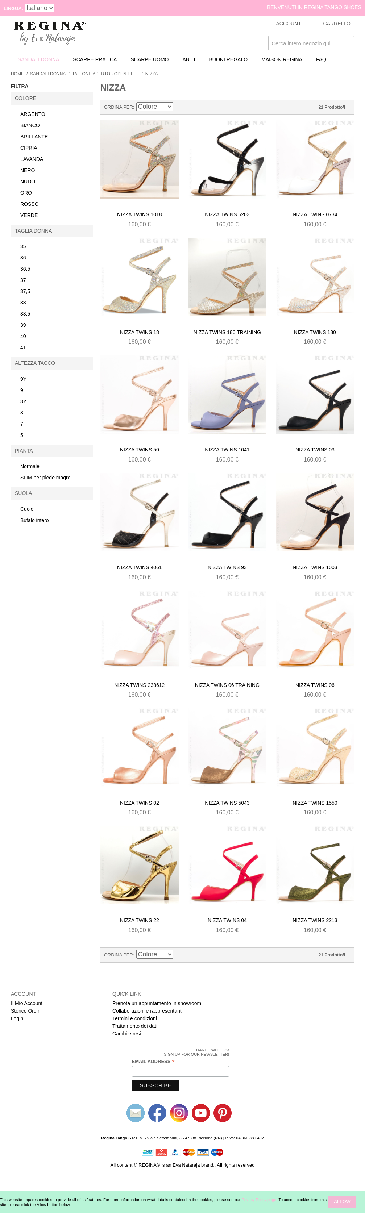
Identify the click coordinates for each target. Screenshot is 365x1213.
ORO (26, 193)
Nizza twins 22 (139, 920)
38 (23, 302)
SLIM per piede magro (45, 477)
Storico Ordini (26, 1011)
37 (23, 280)
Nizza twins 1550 (315, 803)
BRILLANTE (34, 136)
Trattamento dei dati (134, 1026)
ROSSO (29, 204)
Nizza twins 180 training (227, 332)
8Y (23, 401)
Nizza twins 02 (139, 803)
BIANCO (30, 125)
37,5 (25, 291)
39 (23, 325)
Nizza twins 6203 (227, 214)
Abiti (188, 59)
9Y (23, 379)
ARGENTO (32, 114)
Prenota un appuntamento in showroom (156, 1003)
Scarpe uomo (149, 59)
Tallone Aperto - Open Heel (105, 73)
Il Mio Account (26, 1003)
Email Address (153, 1061)
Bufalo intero (34, 520)
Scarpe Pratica (95, 59)
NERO (27, 170)
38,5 (25, 314)
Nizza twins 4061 (139, 567)
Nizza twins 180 (315, 332)
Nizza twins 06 (315, 685)
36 (23, 257)
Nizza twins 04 (227, 920)
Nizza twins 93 (227, 567)
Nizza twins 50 (139, 450)
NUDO (27, 181)
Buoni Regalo (228, 59)
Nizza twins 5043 (227, 803)
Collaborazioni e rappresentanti (147, 1011)
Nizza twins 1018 (139, 214)
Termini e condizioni (134, 1018)
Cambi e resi (126, 1034)
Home (17, 73)
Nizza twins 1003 (315, 567)
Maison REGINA (281, 59)
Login (17, 1018)
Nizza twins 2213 (315, 920)
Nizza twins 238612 (139, 685)
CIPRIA (28, 148)
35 (23, 246)
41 (23, 347)
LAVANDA (31, 159)
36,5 (25, 269)
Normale (30, 466)
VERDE (29, 215)
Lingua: (13, 8)
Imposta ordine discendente (179, 107)
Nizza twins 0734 (315, 214)
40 (23, 336)
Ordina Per (118, 107)
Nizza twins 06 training (227, 685)
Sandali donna (38, 59)
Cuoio (27, 509)
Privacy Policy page (258, 1199)
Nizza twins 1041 (227, 450)
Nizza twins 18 (139, 332)
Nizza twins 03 (315, 450)
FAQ (321, 59)
